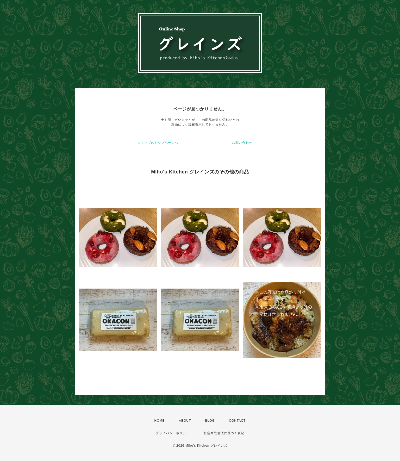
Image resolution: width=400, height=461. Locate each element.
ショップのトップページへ (158, 143)
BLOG (210, 420)
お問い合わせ (242, 143)
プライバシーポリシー (173, 433)
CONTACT (237, 420)
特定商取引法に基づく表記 (224, 433)
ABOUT (185, 420)
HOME (159, 420)
